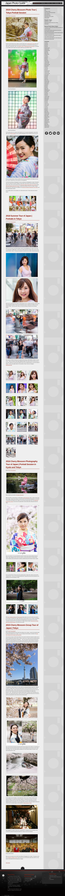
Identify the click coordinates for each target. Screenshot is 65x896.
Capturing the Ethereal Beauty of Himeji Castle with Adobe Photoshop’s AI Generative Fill (14, 882)
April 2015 (46, 102)
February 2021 (47, 61)
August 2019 (47, 65)
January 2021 (47, 63)
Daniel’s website (13, 133)
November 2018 (47, 70)
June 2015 (46, 100)
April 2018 (46, 78)
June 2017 (46, 84)
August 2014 (47, 105)
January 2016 (47, 97)
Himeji (16, 857)
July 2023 (46, 42)
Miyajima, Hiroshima (11, 857)
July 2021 (46, 55)
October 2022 (47, 49)
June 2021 (46, 56)
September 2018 (47, 73)
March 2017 (46, 88)
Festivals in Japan (47, 11)
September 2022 (47, 50)
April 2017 (46, 87)
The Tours (48, 3)
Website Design (6, 895)
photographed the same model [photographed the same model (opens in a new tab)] (29, 46)
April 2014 (46, 110)
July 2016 (46, 92)
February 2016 (47, 96)
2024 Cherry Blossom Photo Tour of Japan (51, 22)
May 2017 (46, 86)
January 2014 (47, 114)
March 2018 (46, 79)
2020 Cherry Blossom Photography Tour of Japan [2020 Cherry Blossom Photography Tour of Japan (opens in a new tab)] (30, 187)
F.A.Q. (52, 3)
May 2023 (46, 45)
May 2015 (46, 101)
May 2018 (46, 77)
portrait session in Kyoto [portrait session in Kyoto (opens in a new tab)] (31, 43)
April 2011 (46, 123)
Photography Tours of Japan (49, 16)
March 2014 (46, 111)
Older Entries (8, 862)
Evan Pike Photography (28, 879)
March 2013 (46, 115)
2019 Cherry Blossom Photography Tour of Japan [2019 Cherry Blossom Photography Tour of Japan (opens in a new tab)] (28, 184)
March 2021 (46, 60)
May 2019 (46, 69)
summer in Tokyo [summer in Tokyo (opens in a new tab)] (21, 46)
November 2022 (47, 47)
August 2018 (47, 74)
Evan (9, 470)
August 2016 (47, 91)
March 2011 (46, 124)
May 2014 (46, 109)
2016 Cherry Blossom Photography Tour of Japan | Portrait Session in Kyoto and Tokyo (21, 464)
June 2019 (46, 68)
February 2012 (47, 119)
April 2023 (46, 46)
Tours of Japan (47, 17)
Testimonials (57, 3)
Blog (61, 3)
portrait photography (26, 497)
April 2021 (46, 59)
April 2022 (46, 51)
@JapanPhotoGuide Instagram (30, 878)
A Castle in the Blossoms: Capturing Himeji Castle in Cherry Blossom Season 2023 (14, 886)
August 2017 (47, 83)
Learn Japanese (47, 13)
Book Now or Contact (36, 3)
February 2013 (47, 116)
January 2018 (47, 82)
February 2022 (47, 54)
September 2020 (47, 64)
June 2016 (46, 93)
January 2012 (47, 120)
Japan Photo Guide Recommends (50, 12)
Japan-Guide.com (28, 880)
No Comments (13, 470)
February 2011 (47, 125)
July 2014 (46, 106)
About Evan (43, 3)
